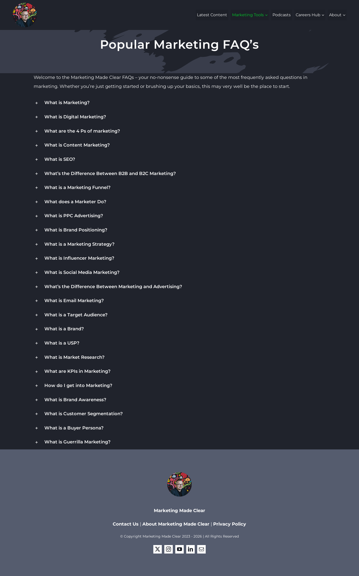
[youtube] (179, 549)
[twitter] (157, 549)
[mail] (201, 549)
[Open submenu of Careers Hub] (323, 15)
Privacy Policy (229, 524)
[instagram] (168, 549)
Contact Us (126, 524)
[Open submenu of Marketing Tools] (267, 15)
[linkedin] (190, 549)
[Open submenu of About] (345, 15)
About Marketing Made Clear (175, 524)
